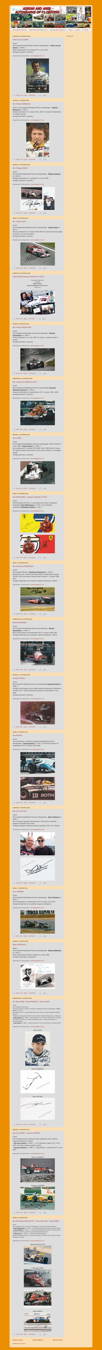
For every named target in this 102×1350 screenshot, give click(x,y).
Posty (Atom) (22, 1343)
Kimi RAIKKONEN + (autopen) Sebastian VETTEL (30, 497)
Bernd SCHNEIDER (19, 622)
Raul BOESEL (18, 735)
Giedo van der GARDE (20, 40)
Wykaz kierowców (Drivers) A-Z (38, 30)
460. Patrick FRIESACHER (22, 327)
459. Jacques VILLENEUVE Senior (25, 382)
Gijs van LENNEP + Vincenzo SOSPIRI (26, 1133)
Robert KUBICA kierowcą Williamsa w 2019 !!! (28, 277)
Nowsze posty (18, 1340)
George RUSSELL (19, 678)
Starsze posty (58, 1340)
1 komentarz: (31, 318)
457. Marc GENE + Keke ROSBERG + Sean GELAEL (31, 1001)
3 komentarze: (32, 429)
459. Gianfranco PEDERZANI (23, 566)
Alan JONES (17, 438)
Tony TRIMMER (18, 891)
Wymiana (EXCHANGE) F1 (58, 30)
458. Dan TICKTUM (19, 811)
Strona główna (38, 1340)
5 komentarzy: (32, 95)
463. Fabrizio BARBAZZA (21, 104)
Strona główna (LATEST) (20, 30)
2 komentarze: (32, 373)
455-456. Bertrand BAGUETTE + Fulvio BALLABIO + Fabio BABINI (36, 1221)
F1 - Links (85, 30)
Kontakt (77, 30)
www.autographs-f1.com (37, 56)
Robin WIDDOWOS (19, 944)
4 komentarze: (32, 159)
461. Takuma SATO (19, 221)
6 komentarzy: (32, 802)
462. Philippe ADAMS (20, 168)
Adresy (71, 30)
